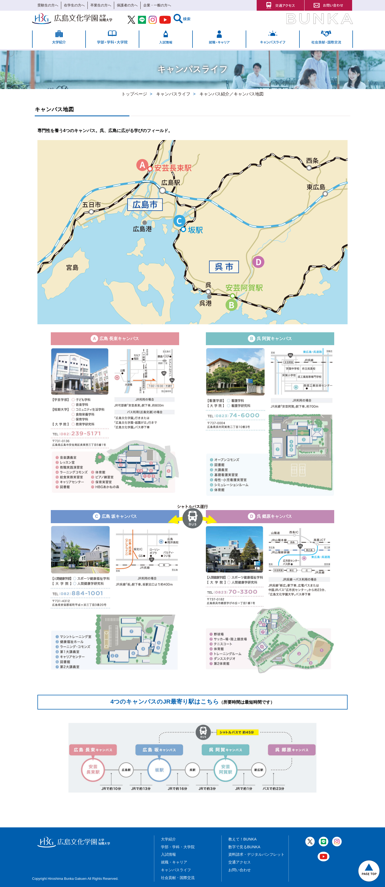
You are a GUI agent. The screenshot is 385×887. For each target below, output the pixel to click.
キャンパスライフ (176, 870)
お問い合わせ (239, 870)
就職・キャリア (174, 862)
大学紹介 (168, 839)
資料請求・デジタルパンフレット (256, 854)
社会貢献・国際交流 (178, 878)
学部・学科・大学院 (178, 847)
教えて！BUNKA (242, 839)
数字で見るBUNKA (244, 847)
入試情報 (168, 854)
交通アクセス (239, 862)
